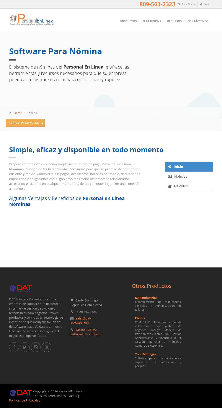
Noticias (177, 176)
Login (205, 4)
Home (18, 113)
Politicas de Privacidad (25, 400)
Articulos (178, 186)
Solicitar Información (25, 123)
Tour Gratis (186, 4)
